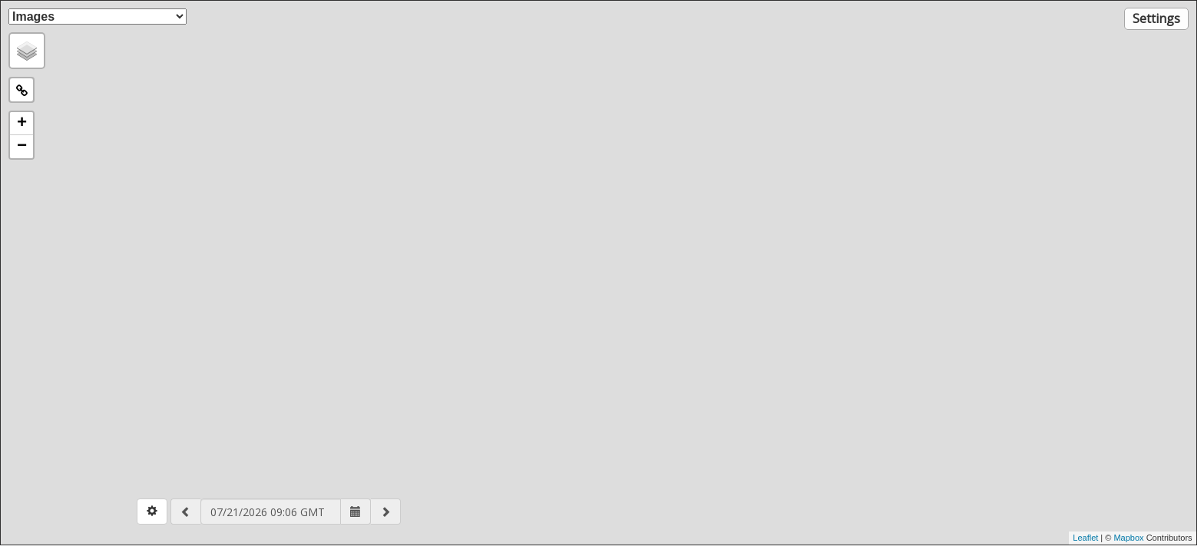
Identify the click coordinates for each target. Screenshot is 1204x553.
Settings (1156, 18)
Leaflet (1085, 537)
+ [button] (22, 123)
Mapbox (1129, 537)
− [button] (22, 146)
